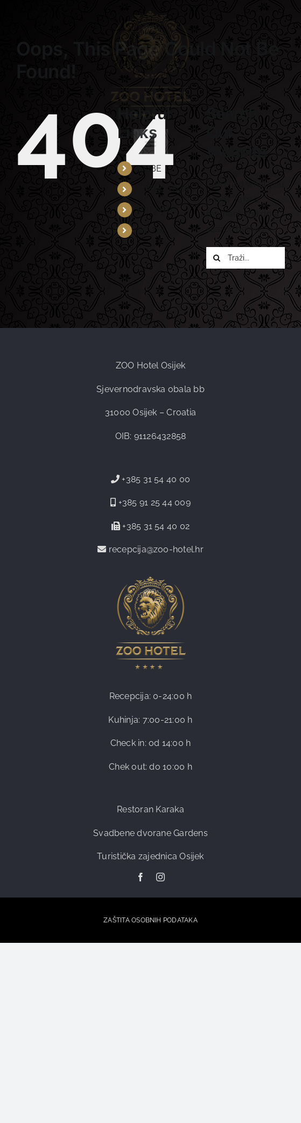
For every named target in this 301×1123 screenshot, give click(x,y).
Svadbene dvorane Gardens (150, 833)
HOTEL (152, 230)
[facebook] (140, 877)
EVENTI (153, 209)
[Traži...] (245, 258)
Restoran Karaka (150, 809)
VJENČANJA (163, 189)
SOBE (150, 168)
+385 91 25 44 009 (153, 502)
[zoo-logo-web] (150, 15)
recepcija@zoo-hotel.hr (156, 549)
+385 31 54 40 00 (156, 479)
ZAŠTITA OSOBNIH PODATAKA (150, 920)
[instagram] (160, 877)
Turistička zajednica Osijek (150, 856)
